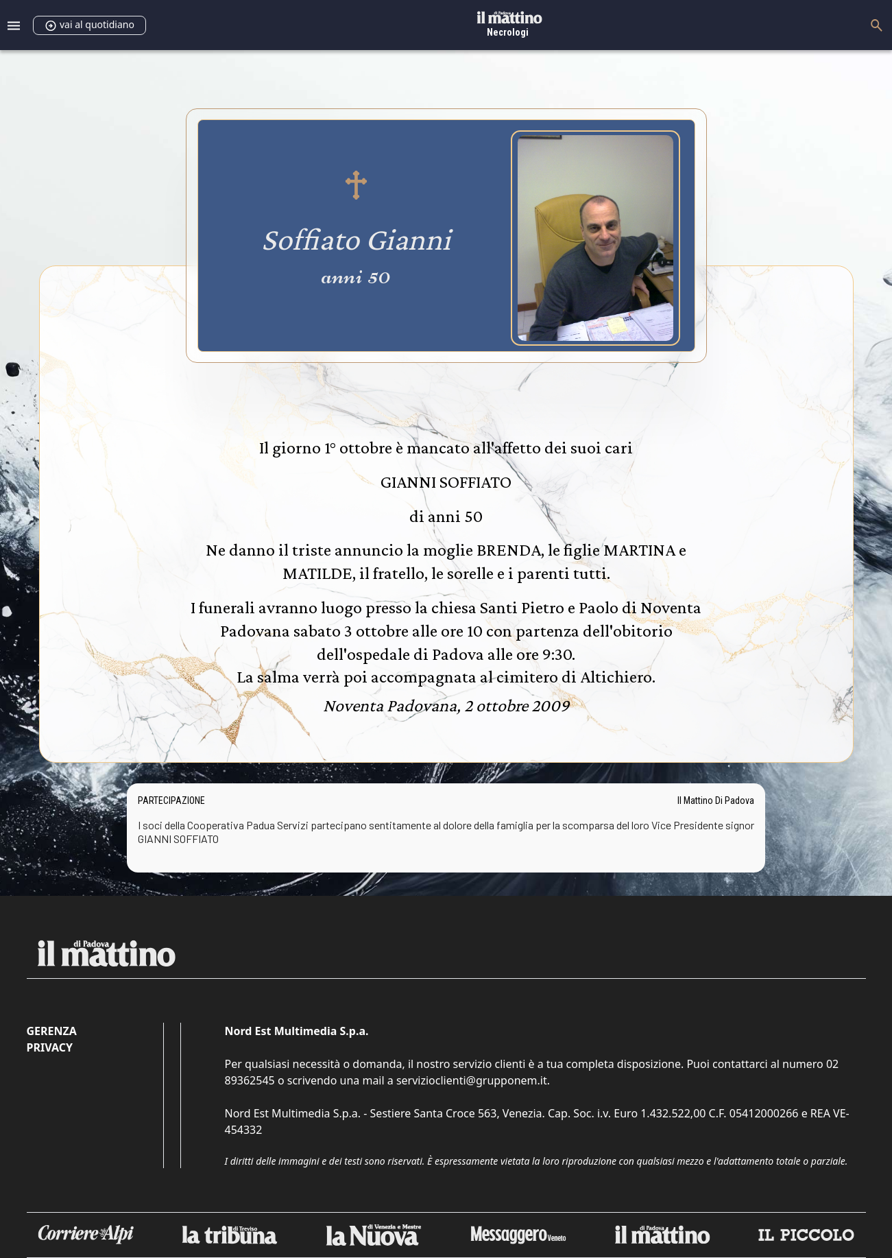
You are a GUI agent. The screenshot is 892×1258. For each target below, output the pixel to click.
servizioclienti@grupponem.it (471, 1080)
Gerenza (52, 1031)
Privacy (50, 1047)
